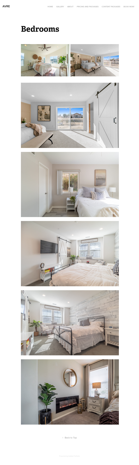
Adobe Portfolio (74, 456)
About (70, 6)
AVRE (6, 6)
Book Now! (129, 6)
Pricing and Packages (87, 6)
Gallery (60, 6)
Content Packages (111, 6)
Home (50, 6)
